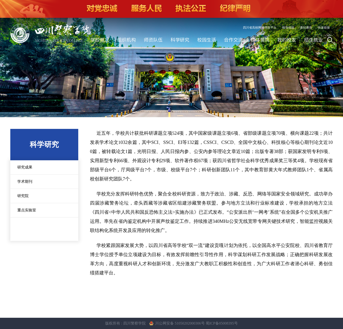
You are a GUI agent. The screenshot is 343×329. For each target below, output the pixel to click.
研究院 (23, 196)
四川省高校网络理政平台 (259, 27)
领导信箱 (288, 27)
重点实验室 (26, 210)
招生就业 (313, 40)
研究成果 (24, 167)
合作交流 (233, 40)
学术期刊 (24, 181)
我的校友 (286, 40)
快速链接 (324, 27)
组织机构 (126, 40)
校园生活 (206, 40)
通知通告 (306, 27)
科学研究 (180, 40)
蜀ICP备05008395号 (222, 323)
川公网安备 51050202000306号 (180, 323)
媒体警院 (260, 40)
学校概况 (99, 40)
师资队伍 (153, 40)
